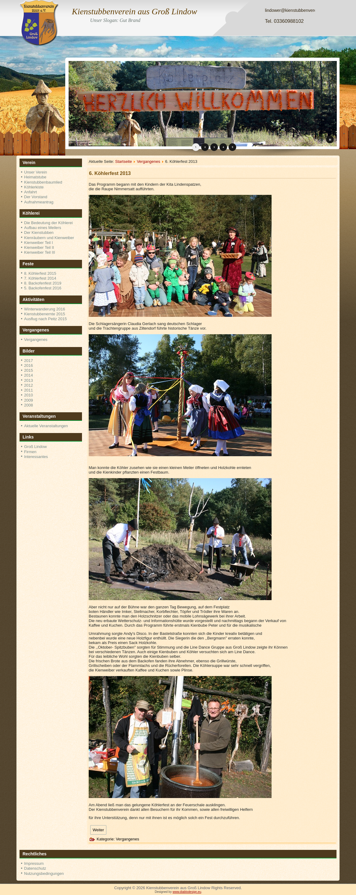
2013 (28, 380)
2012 (28, 385)
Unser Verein (35, 172)
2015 (28, 370)
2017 (28, 360)
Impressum (34, 863)
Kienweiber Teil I (38, 242)
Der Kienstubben (39, 232)
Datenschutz (35, 868)
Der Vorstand (35, 197)
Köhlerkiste (34, 187)
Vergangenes (36, 339)
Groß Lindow (35, 446)
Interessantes (36, 456)
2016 (28, 365)
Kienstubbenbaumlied (43, 182)
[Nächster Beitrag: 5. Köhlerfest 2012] (98, 830)
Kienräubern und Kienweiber (49, 237)
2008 (28, 405)
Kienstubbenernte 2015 (44, 314)
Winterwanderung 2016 (44, 309)
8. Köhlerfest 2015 (40, 273)
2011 (28, 390)
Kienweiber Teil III (39, 252)
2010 (28, 395)
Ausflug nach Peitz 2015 (45, 319)
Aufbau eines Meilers (42, 227)
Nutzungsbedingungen (44, 873)
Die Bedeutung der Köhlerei (48, 222)
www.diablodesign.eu (187, 891)
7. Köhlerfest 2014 (40, 278)
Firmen (30, 451)
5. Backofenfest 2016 (42, 288)
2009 (28, 400)
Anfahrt (30, 192)
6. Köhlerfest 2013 (110, 173)
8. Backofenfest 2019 (42, 283)
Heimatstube (35, 177)
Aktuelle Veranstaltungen (46, 426)
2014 (28, 375)
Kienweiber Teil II (39, 247)
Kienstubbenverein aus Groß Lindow (134, 11)
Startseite (123, 161)
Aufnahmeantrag (38, 202)
